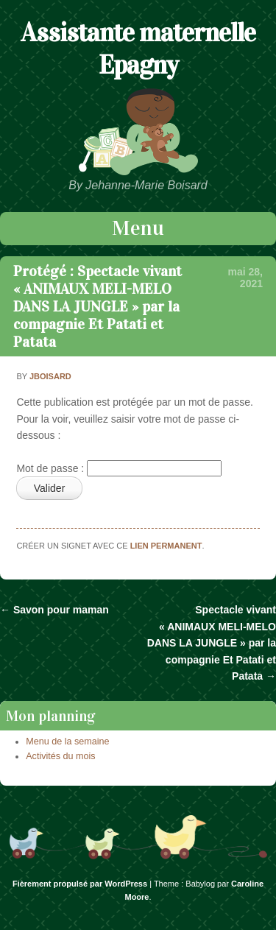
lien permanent (166, 545)
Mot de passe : (119, 468)
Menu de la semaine (67, 741)
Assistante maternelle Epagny (138, 48)
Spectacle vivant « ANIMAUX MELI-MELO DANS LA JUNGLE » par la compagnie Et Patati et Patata (211, 643)
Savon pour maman (54, 610)
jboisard (50, 376)
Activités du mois (60, 756)
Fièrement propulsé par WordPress (80, 883)
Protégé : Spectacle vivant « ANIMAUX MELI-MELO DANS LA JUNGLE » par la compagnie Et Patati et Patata (97, 306)
